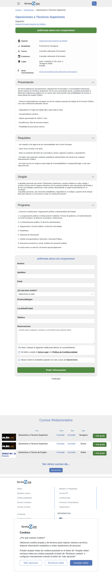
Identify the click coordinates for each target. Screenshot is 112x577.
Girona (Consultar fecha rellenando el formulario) (58, 72)
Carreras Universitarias (68, 502)
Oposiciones (56, 470)
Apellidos (21, 272)
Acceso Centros (23, 507)
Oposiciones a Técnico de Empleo (32, 452)
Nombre (20, 264)
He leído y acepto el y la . (49, 352)
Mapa (19, 489)
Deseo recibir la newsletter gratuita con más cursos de (49, 360)
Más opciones (31, 563)
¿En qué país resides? (27, 290)
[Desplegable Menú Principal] (18, 3)
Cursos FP (63, 493)
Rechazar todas (56, 563)
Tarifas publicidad (24, 498)
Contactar (21, 514)
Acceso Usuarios (24, 502)
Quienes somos (23, 493)
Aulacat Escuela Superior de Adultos (30, 24)
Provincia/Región (25, 299)
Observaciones (24, 326)
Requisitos (24, 137)
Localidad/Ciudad (25, 308)
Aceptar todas (81, 563)
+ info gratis (99, 436)
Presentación (26, 82)
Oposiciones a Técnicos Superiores (33, 435)
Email (19, 281)
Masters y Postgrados (68, 489)
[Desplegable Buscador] (94, 3)
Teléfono (21, 317)
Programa (24, 205)
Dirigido (22, 176)
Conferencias (64, 498)
